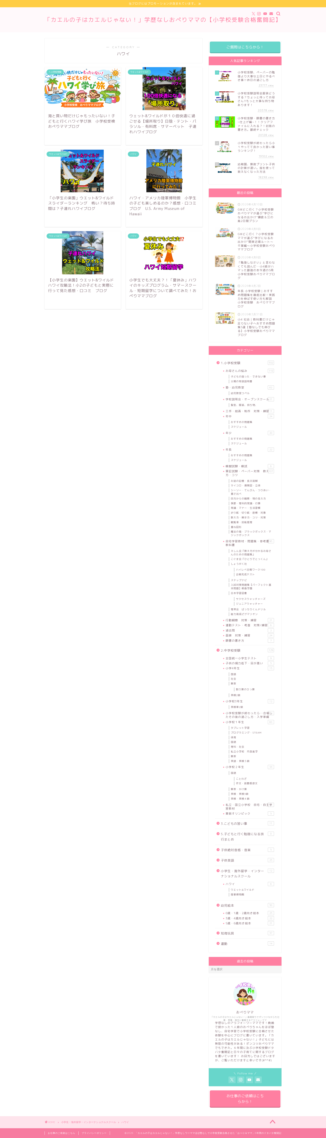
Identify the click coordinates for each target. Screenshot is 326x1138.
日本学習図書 (239, 593)
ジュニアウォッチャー (249, 603)
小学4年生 (250, 668)
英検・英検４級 (240, 798)
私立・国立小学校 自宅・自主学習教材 (250, 806)
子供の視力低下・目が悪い (250, 663)
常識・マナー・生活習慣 (246, 508)
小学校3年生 (250, 701)
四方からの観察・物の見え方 (248, 498)
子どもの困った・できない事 (248, 376)
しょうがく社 (239, 564)
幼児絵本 (247, 905)
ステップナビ (239, 580)
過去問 (250, 630)
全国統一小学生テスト (250, 658)
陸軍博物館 (237, 894)
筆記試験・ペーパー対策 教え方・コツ (250, 473)
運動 (247, 943)
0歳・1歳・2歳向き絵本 (250, 913)
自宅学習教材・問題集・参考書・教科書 (250, 543)
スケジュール (239, 427)
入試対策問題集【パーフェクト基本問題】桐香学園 (251, 586)
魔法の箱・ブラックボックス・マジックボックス (251, 533)
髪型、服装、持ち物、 (244, 405)
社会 (233, 679)
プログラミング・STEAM (246, 732)
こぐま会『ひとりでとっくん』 (250, 559)
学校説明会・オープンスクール (250, 399)
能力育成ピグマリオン (244, 614)
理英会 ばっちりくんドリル (248, 609)
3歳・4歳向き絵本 (250, 918)
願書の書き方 (250, 641)
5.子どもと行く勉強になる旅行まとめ (247, 837)
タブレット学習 (240, 728)
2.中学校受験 (247, 650)
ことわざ (241, 778)
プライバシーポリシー (94, 1133)
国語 (233, 674)
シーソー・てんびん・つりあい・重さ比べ (251, 492)
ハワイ (250, 884)
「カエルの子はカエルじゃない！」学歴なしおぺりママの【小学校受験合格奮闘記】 (163, 19)
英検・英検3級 (240, 794)
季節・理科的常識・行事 (246, 503)
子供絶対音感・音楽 (247, 850)
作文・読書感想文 (247, 783)
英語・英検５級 (240, 761)
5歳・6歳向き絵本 (250, 923)
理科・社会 (237, 746)
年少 (250, 433)
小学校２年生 (250, 767)
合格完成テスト (245, 574)
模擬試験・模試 (250, 466)
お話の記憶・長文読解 (244, 481)
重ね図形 (236, 527)
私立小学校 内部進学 (244, 751)
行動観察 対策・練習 (250, 620)
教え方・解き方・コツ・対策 (248, 517)
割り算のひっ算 (245, 689)
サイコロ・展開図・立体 (246, 485)
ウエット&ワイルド (242, 889)
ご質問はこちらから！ (245, 47)
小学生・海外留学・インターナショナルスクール (247, 874)
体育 (233, 737)
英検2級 (236, 695)
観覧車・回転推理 (241, 522)
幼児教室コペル (240, 393)
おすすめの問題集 (241, 422)
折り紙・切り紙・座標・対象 (248, 512)
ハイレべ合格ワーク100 (250, 569)
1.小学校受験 (247, 363)
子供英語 (247, 860)
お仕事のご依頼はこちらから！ (245, 1098)
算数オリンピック (250, 813)
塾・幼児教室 (250, 387)
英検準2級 (237, 707)
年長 (250, 450)
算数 (233, 683)
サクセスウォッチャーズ (251, 599)
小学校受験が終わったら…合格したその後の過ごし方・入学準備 (250, 715)
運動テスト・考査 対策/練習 (250, 625)
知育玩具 (247, 933)
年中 (250, 416)
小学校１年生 (250, 722)
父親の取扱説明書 (241, 381)
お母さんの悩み (250, 371)
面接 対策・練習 (250, 635)
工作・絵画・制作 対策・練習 (250, 411)
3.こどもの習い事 (247, 823)
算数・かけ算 (239, 789)
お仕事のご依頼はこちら (61, 1133)
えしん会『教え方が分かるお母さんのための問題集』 (251, 552)
